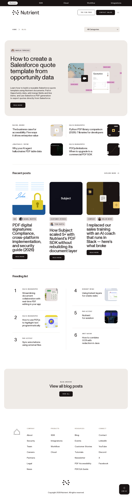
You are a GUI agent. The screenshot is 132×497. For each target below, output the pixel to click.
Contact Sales (105, 12)
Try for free (86, 12)
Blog (77, 435)
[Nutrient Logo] (25, 12)
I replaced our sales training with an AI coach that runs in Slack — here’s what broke (101, 235)
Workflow (55, 446)
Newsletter (80, 457)
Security (31, 440)
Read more (19, 256)
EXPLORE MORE (112, 173)
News (29, 469)
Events (78, 440)
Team (29, 446)
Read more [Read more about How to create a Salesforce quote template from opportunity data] (17, 105)
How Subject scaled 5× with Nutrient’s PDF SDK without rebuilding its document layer (63, 241)
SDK (53, 435)
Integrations (57, 440)
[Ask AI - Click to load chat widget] (124, 489)
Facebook (103, 463)
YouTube (103, 446)
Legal (29, 463)
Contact (103, 435)
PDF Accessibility (83, 463)
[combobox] (102, 29)
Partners (31, 457)
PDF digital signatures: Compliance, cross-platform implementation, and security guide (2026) (26, 237)
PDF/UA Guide (81, 469)
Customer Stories (83, 446)
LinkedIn (103, 440)
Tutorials (79, 452)
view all (66, 394)
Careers (31, 452)
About (29, 435)
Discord (102, 452)
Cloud (54, 452)
